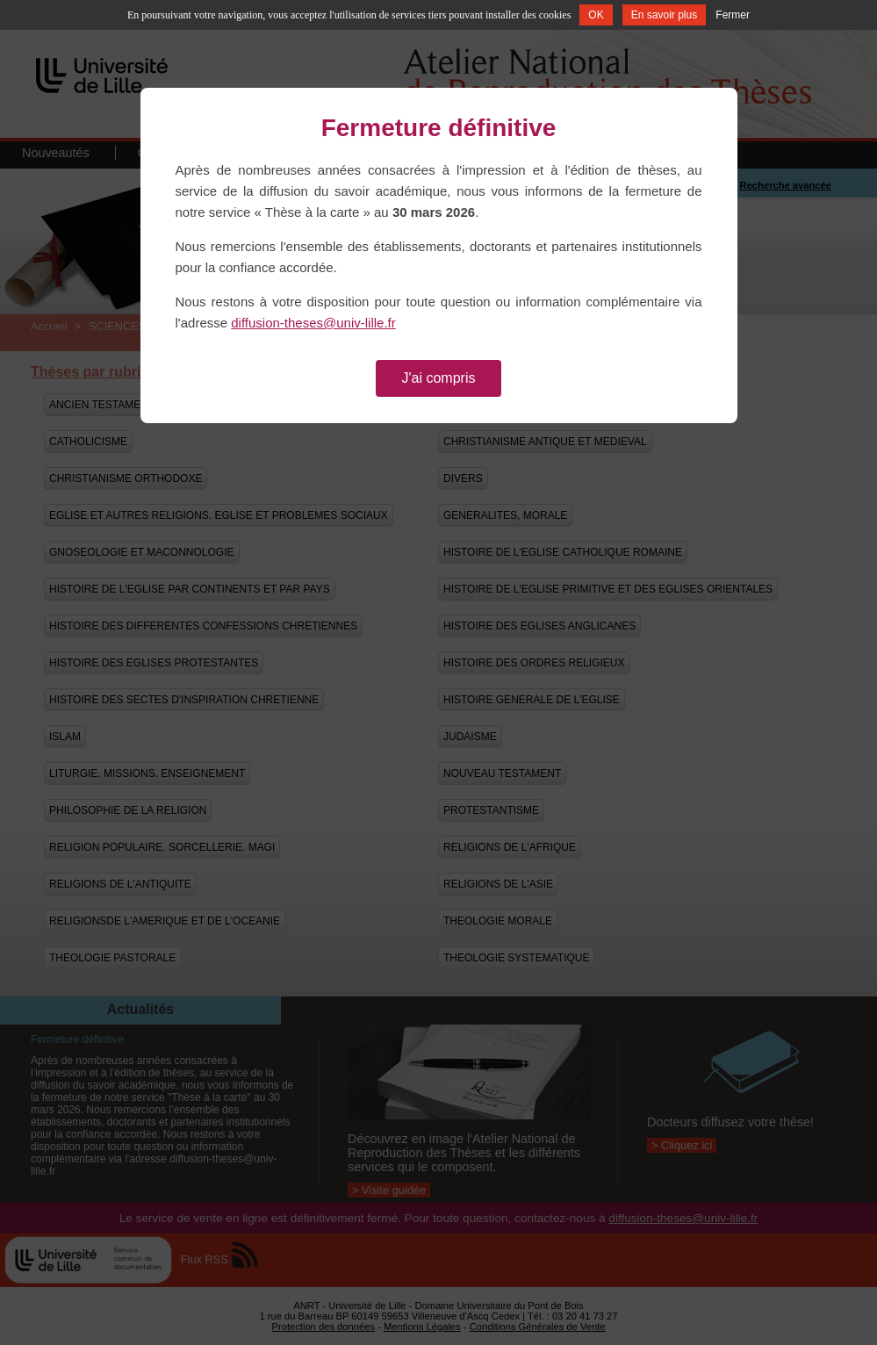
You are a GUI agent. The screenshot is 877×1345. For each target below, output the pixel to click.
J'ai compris (439, 377)
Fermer (732, 15)
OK (595, 15)
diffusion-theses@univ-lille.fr (313, 322)
